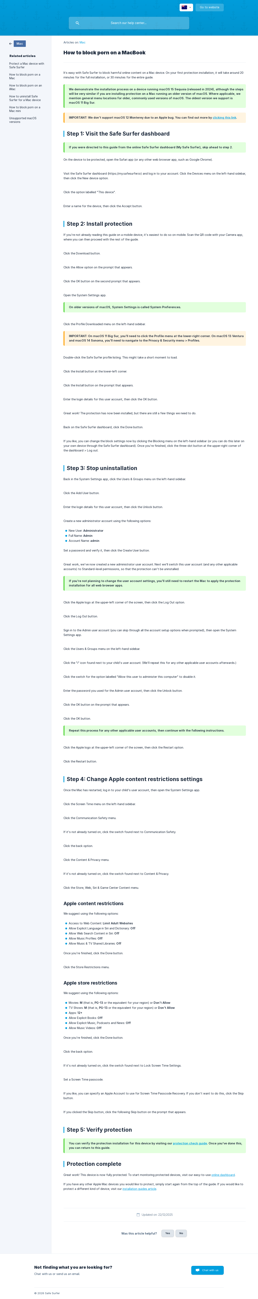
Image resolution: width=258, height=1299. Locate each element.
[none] (186, 7)
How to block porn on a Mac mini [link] (24, 109)
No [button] (181, 1233)
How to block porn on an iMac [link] (25, 87)
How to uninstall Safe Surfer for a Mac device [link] (25, 98)
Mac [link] (82, 42)
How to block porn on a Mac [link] (24, 76)
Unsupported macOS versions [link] (22, 120)
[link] (17, 43)
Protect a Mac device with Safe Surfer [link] (26, 65)
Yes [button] (167, 1233)
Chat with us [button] (210, 1270)
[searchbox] (129, 23)
